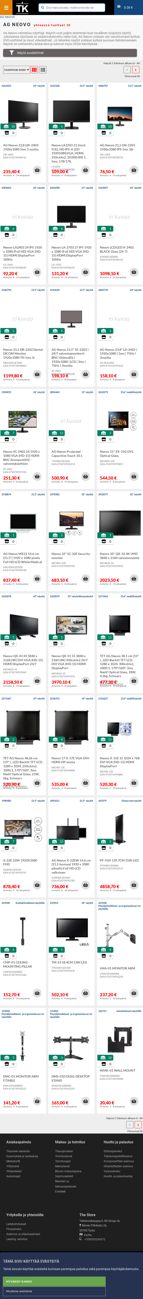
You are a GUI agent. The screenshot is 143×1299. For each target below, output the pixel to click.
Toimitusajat (63, 1161)
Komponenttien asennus (119, 1161)
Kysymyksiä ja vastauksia (22, 1156)
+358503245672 (92, 1239)
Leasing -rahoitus (16, 1239)
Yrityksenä (12, 1166)
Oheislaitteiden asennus (118, 1166)
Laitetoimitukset (16, 1224)
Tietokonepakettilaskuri (118, 1156)
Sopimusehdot (64, 1176)
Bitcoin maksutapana (68, 1171)
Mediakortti (13, 1161)
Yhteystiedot (14, 1171)
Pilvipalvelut (13, 1229)
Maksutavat (62, 1166)
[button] (37, 170)
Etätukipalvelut (113, 1151)
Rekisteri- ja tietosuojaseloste (65, 1184)
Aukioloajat (13, 1176)
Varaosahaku (112, 1171)
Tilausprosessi (64, 1151)
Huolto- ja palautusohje (118, 1176)
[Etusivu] (22, 13)
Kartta (85, 1235)
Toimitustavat (63, 1156)
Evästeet (60, 1191)
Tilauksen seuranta (18, 1151)
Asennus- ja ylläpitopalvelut (23, 1234)
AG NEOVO (7, 17)
